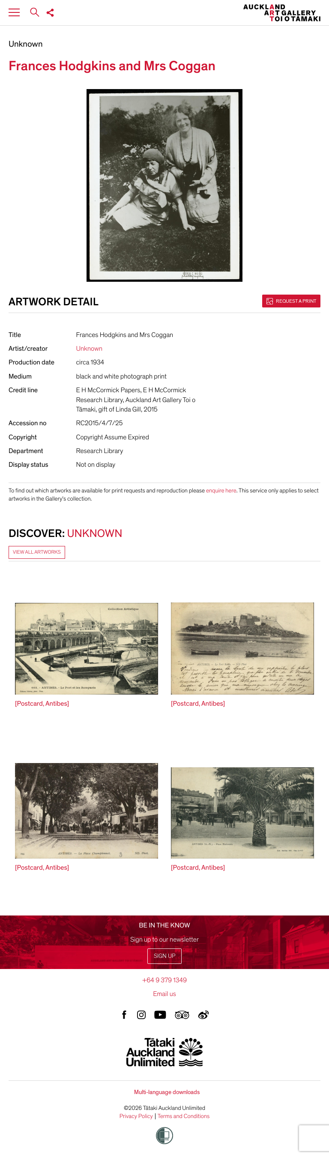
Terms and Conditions (184, 1116)
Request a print (291, 301)
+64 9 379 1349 (164, 980)
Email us (164, 994)
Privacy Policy (136, 1116)
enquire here (221, 490)
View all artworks (37, 552)
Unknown (26, 44)
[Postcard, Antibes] (42, 703)
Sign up (164, 956)
